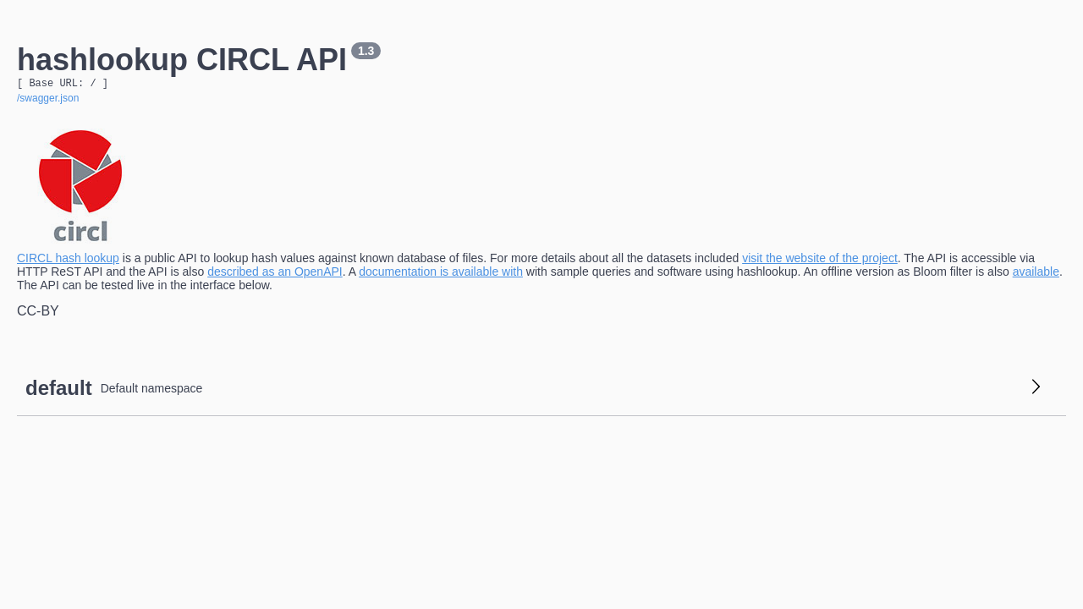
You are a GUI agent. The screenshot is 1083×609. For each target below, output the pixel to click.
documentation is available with (441, 274)
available (1036, 274)
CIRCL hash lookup (68, 260)
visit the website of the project (820, 260)
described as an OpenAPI (275, 274)
